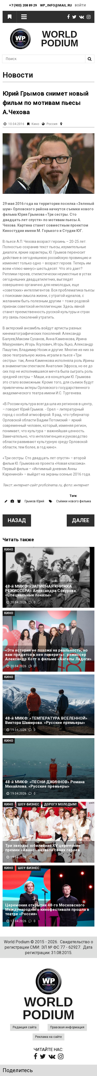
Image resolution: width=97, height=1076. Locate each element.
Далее (80, 520)
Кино (35, 124)
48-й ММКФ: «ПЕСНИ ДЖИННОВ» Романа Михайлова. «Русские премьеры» (45, 784)
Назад (17, 520)
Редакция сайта (24, 1027)
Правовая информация (67, 1027)
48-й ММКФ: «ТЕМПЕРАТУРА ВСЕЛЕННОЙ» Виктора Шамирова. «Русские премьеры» (46, 720)
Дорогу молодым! (60, 804)
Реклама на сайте (48, 1037)
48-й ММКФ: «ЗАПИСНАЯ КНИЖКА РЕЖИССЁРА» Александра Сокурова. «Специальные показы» (41, 590)
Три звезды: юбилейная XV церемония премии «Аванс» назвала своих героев (42, 848)
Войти (80, 5)
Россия (52, 124)
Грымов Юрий (34, 501)
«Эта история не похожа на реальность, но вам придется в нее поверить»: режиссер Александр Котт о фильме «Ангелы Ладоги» (48, 654)
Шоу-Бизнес (28, 804)
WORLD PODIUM (59, 38)
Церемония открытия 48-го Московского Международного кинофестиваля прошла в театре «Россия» (47, 909)
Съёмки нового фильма (73, 501)
